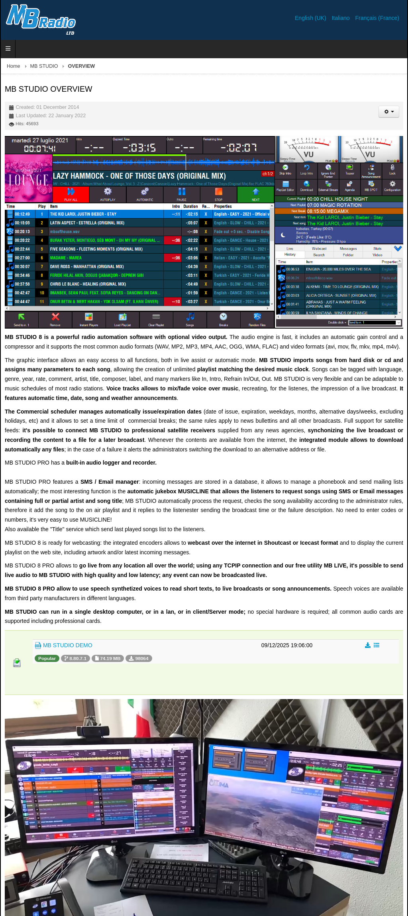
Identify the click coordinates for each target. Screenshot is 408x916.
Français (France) (377, 18)
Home (13, 66)
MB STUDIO (44, 66)
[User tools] (389, 112)
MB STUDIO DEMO (63, 646)
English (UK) (311, 18)
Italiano (341, 18)
